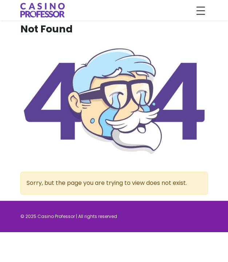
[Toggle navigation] (200, 10)
